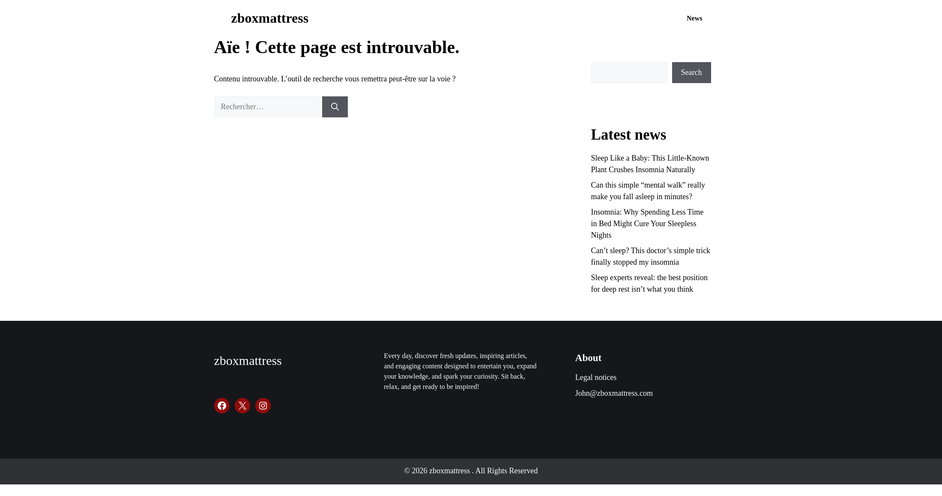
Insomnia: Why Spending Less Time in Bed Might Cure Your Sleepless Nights (647, 223)
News (694, 18)
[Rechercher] (335, 106)
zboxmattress (270, 18)
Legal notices (595, 377)
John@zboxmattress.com (614, 393)
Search (691, 72)
